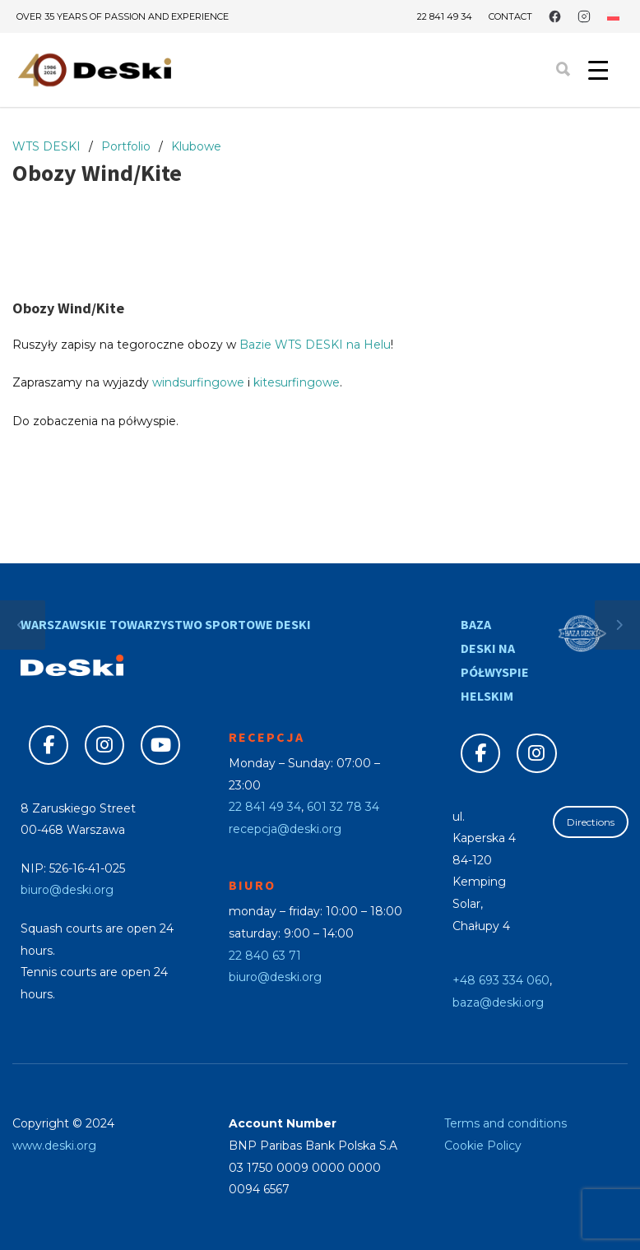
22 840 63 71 (265, 955)
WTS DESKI (46, 146)
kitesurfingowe (296, 382)
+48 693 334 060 (501, 980)
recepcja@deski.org (285, 829)
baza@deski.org (498, 1002)
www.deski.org (54, 1145)
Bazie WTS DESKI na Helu (315, 344)
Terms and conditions (505, 1123)
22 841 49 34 (444, 16)
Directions (590, 822)
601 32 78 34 (343, 806)
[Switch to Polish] (613, 16)
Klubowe (196, 146)
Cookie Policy (483, 1145)
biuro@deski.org (67, 889)
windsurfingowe (198, 382)
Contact (510, 16)
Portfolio (126, 146)
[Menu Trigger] (598, 69)
